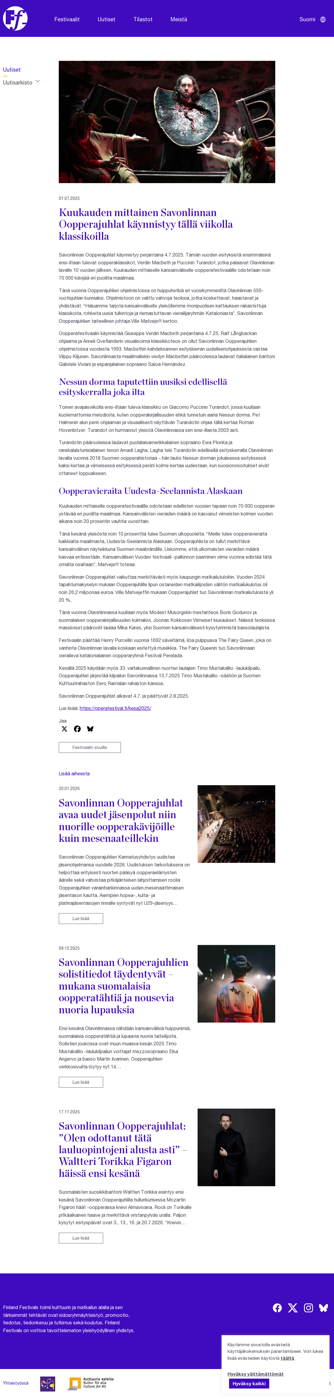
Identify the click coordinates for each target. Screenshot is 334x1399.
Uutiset (106, 19)
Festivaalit (67, 19)
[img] (277, 1307)
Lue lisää (81, 918)
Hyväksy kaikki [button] (249, 1383)
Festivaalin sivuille (90, 747)
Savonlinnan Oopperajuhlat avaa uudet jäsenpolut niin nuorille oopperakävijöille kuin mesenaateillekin (121, 820)
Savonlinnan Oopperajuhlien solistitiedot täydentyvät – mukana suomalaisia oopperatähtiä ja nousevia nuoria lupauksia (124, 986)
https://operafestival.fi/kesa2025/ (115, 708)
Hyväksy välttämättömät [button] (256, 1374)
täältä (287, 1358)
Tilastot (143, 19)
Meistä (179, 19)
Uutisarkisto (17, 82)
